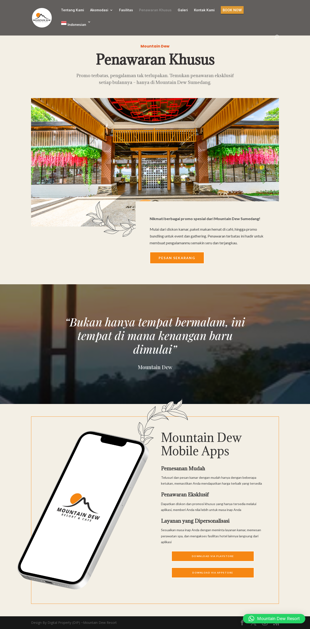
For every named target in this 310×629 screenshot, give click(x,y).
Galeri (183, 10)
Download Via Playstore (213, 556)
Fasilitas (126, 10)
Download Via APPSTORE (212, 572)
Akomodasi (99, 10)
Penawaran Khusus (155, 10)
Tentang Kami (72, 10)
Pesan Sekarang (177, 258)
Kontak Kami (204, 10)
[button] (274, 618)
